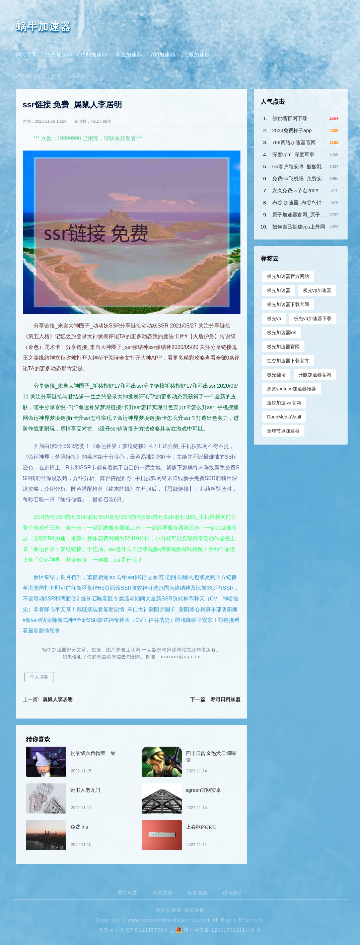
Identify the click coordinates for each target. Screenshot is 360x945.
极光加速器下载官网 (288, 304)
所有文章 (162, 892)
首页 (56, 76)
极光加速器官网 (283, 346)
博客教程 (77, 76)
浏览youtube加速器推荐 (291, 388)
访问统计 (232, 892)
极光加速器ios (281, 332)
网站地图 (128, 892)
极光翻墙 (276, 374)
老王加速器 (128, 55)
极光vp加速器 (317, 290)
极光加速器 (59, 55)
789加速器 (162, 55)
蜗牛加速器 (43, 26)
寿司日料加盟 (225, 699)
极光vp (274, 318)
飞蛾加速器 (196, 55)
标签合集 (198, 892)
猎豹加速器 (93, 55)
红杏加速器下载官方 (288, 360)
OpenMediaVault (284, 416)
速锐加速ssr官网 (284, 402)
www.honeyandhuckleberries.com (169, 920)
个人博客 (39, 676)
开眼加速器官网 (314, 374)
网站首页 (27, 55)
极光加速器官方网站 (288, 276)
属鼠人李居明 (58, 699)
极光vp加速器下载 (313, 318)
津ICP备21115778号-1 (146, 930)
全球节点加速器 (283, 431)
